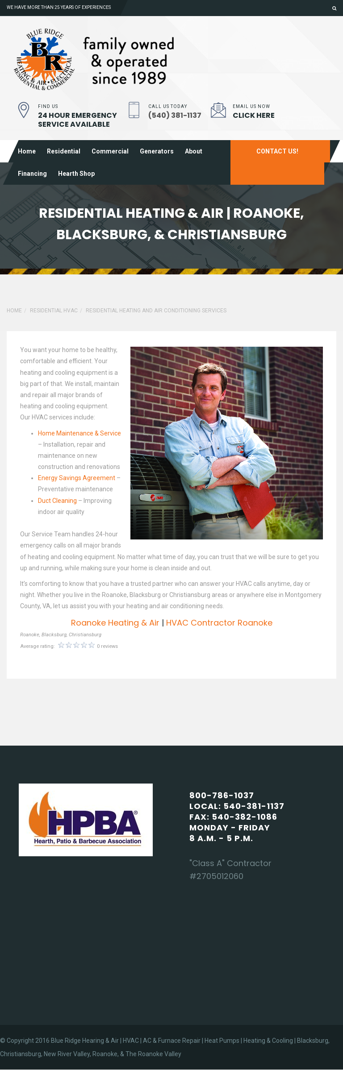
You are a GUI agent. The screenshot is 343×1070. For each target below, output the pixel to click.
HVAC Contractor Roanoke (219, 622)
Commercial (110, 151)
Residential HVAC (54, 310)
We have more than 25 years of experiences (59, 7)
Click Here (254, 115)
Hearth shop (76, 173)
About (193, 151)
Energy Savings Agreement (76, 477)
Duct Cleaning (57, 500)
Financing (32, 173)
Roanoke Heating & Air (115, 622)
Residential (63, 151)
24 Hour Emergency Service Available (77, 119)
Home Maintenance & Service (79, 433)
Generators (157, 151)
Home (27, 151)
